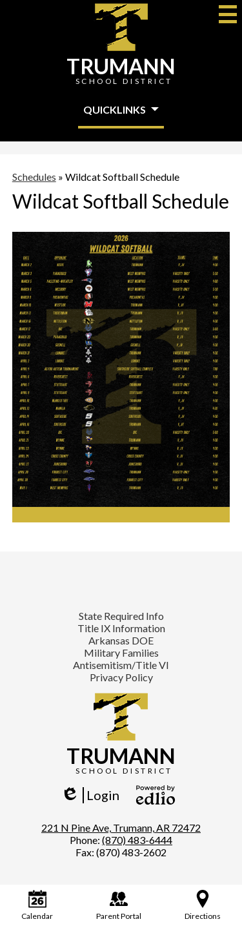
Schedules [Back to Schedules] (34, 176)
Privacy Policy (121, 677)
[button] (121, 110)
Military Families (121, 652)
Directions (203, 905)
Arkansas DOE (121, 640)
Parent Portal (118, 905)
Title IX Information (121, 628)
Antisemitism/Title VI (121, 665)
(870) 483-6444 (137, 840)
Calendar (37, 905)
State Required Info (121, 616)
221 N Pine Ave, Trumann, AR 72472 (121, 827)
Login (90, 795)
